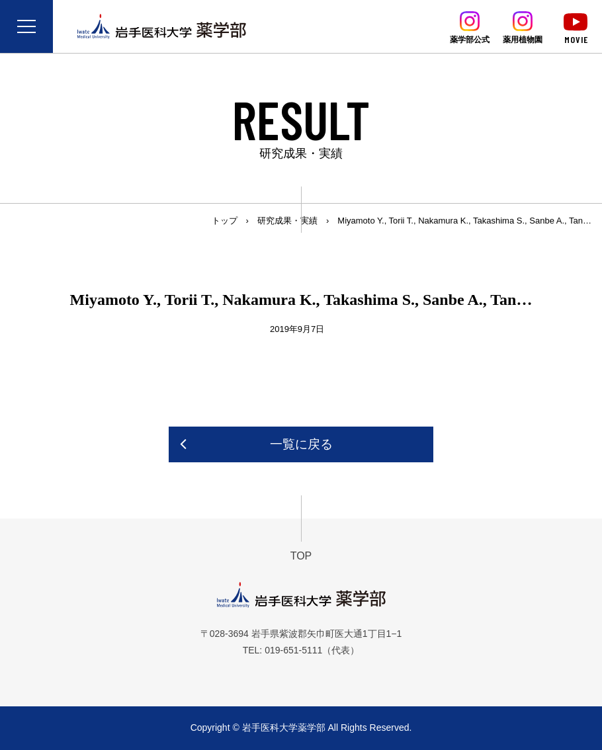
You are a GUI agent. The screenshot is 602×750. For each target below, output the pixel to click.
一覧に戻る (301, 444)
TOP (301, 556)
